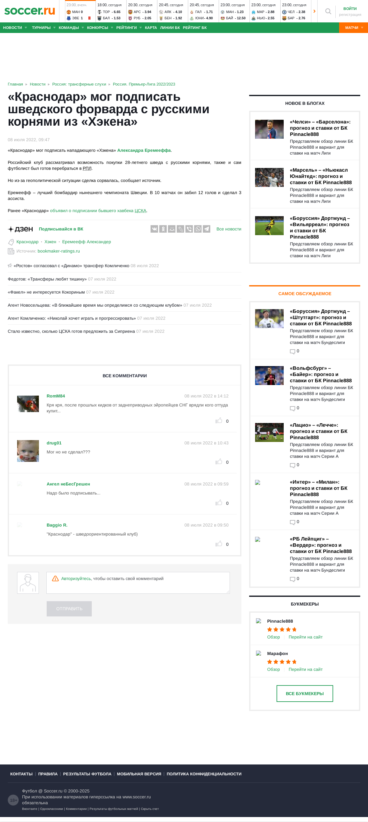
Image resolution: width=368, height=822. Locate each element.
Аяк (168, 12)
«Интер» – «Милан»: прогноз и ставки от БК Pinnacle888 (318, 488)
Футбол (29, 795)
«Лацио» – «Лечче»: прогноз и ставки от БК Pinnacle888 (318, 431)
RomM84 (56, 395)
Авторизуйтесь (76, 578)
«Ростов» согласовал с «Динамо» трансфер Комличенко (68, 265)
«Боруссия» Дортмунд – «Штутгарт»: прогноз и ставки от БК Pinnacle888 (321, 317)
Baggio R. (57, 524)
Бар (291, 18)
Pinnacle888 (280, 621)
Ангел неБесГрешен (68, 483)
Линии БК (170, 28)
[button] (62, 11)
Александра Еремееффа (144, 150)
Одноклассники (51, 813)
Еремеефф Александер (86, 241)
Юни (199, 18)
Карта (151, 28)
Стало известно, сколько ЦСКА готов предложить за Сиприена (71, 331)
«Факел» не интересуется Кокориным (46, 292)
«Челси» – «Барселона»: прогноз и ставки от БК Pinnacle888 (320, 128)
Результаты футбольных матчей (114, 813)
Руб (137, 18)
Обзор (273, 636)
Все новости (229, 228)
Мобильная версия (139, 779)
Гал (198, 12)
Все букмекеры (305, 693)
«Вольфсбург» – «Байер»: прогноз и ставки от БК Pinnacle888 (321, 374)
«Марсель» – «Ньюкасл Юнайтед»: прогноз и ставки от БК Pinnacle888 (321, 176)
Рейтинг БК (195, 28)
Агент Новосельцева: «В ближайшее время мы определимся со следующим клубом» (95, 305)
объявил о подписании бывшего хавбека (98, 210)
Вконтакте (29, 813)
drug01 (54, 442)
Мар (260, 12)
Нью (261, 18)
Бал (106, 18)
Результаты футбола (87, 779)
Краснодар (27, 241)
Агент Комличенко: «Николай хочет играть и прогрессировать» (72, 318)
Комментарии (76, 813)
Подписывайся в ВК (61, 228)
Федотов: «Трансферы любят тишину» (47, 278)
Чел (291, 12)
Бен (168, 18)
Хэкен (50, 241)
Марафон (277, 653)
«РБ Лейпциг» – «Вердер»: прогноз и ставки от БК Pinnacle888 (321, 545)
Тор (106, 12)
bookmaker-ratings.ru (59, 250)
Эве (75, 18)
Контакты (21, 779)
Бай (229, 18)
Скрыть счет (150, 813)
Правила (48, 779)
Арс (137, 12)
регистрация (350, 14)
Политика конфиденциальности (204, 779)
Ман (76, 12)
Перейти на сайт (306, 636)
